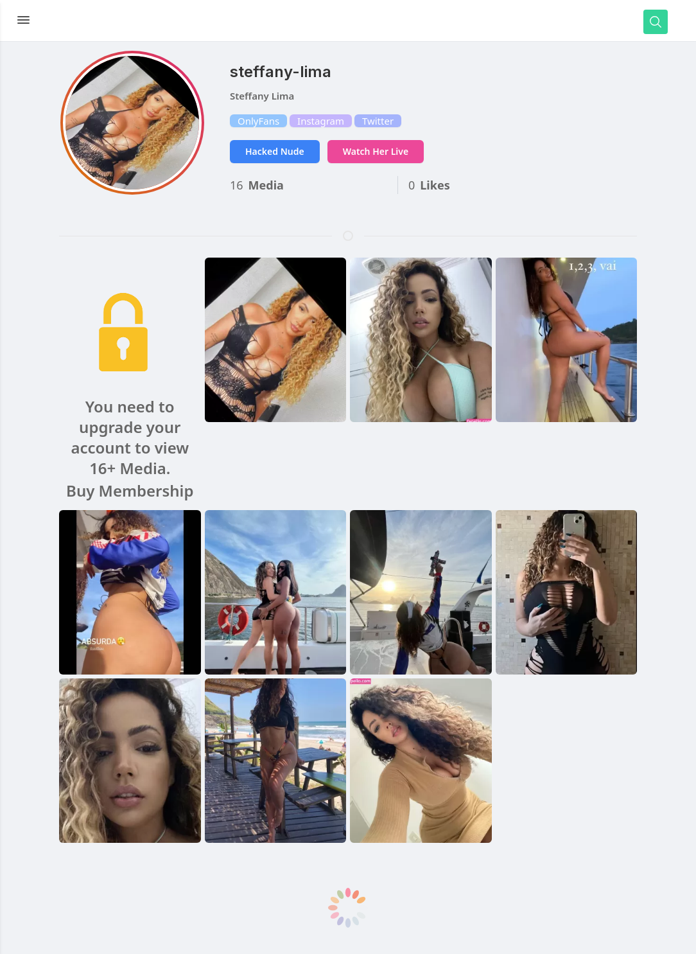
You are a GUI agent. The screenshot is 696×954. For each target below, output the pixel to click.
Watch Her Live (375, 151)
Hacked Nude (274, 151)
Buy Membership (129, 491)
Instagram (320, 120)
